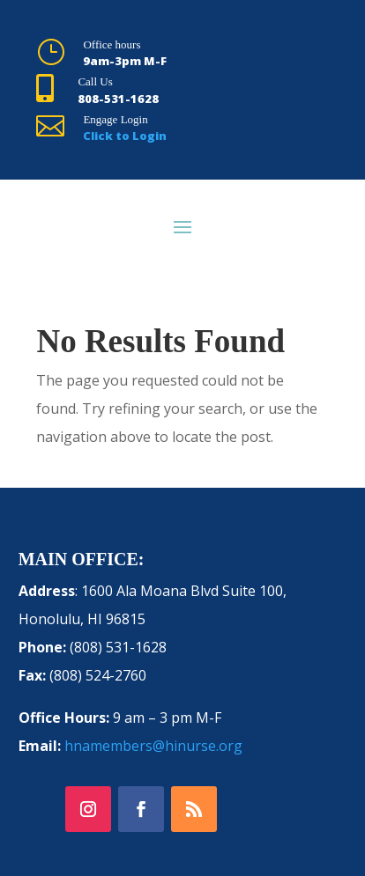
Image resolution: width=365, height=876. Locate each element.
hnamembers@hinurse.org (153, 745)
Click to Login (125, 136)
